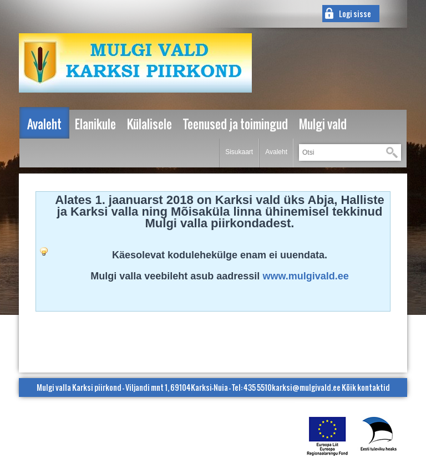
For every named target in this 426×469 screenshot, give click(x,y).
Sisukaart (239, 152)
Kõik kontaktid (366, 387)
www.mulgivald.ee (305, 276)
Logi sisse (355, 13)
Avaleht (276, 152)
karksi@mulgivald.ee (306, 387)
